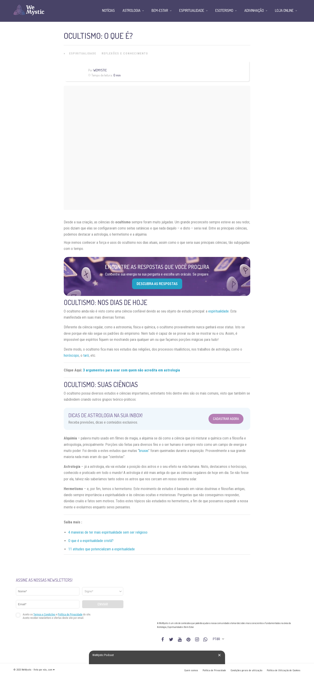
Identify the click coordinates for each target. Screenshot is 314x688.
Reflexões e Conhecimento (125, 53)
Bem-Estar (160, 10)
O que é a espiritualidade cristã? (90, 541)
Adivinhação (254, 10)
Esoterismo (224, 10)
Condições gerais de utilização (246, 670)
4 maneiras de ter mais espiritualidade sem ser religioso (107, 532)
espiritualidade (218, 311)
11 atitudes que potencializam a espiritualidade (101, 549)
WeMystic (100, 70)
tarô (86, 355)
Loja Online (284, 10)
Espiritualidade (82, 53)
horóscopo (71, 355)
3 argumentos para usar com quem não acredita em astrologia (131, 370)
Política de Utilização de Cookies (283, 670)
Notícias (108, 10)
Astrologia (131, 10)
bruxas (143, 451)
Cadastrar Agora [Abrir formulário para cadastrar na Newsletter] (226, 419)
